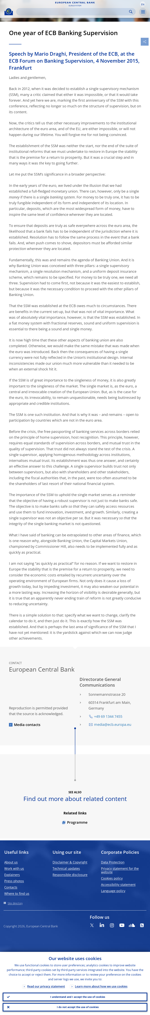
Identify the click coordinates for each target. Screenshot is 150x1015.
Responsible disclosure (70, 875)
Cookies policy (112, 878)
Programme (77, 822)
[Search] (73, 12)
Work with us (14, 868)
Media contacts (27, 724)
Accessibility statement (118, 884)
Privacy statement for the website (120, 870)
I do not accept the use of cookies (78, 1007)
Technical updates (66, 868)
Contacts (10, 887)
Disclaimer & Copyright (70, 862)
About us (11, 862)
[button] (142, 4)
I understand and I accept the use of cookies (77, 996)
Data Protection (112, 862)
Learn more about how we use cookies (101, 986)
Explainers (12, 875)
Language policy (113, 891)
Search (131, 12)
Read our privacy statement (46, 986)
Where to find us (16, 893)
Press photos (14, 881)
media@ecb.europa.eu (112, 724)
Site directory (15, 903)
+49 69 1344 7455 (108, 716)
